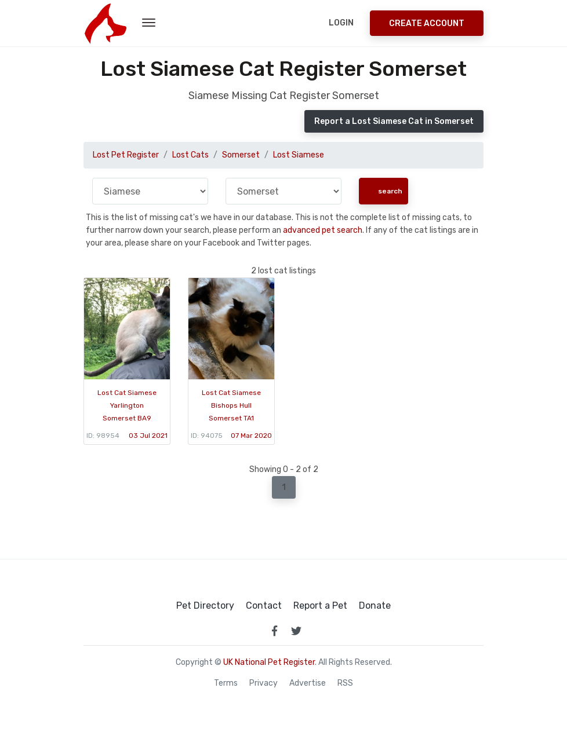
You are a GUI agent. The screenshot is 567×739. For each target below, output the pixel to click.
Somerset (241, 155)
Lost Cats (190, 155)
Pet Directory (205, 605)
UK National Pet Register (269, 662)
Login (341, 23)
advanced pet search (322, 230)
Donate (375, 605)
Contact (264, 605)
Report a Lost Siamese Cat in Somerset (394, 121)
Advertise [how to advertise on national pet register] (307, 683)
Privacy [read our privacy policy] (263, 683)
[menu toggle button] (148, 23)
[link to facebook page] (274, 630)
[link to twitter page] (296, 630)
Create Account (426, 23)
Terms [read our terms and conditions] (226, 683)
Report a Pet (320, 605)
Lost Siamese (298, 155)
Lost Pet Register (126, 155)
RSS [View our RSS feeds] (345, 683)
